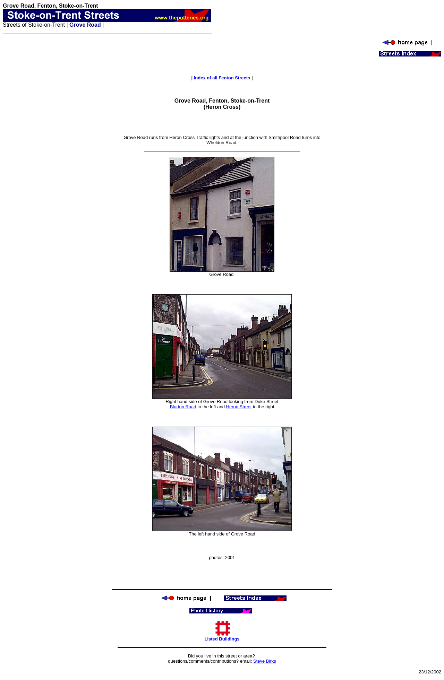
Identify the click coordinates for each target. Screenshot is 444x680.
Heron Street (239, 406)
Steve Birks (264, 661)
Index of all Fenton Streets (222, 77)
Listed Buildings (221, 637)
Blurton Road (183, 406)
